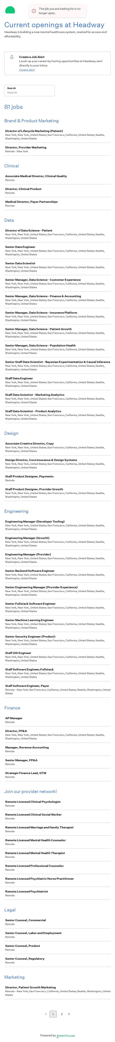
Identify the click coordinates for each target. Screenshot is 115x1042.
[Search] (29, 93)
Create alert (27, 70)
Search (11, 88)
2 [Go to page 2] (62, 1014)
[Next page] (69, 1014)
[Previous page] (46, 1014)
